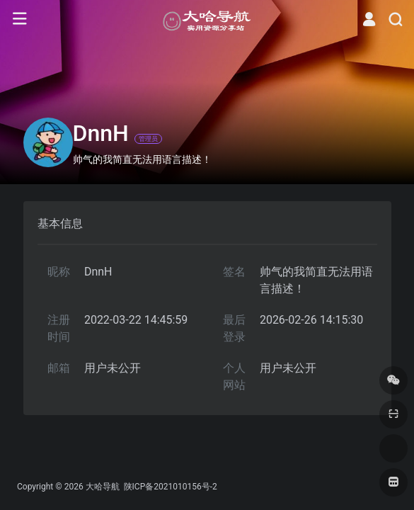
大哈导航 (103, 487)
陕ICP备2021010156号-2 (169, 487)
